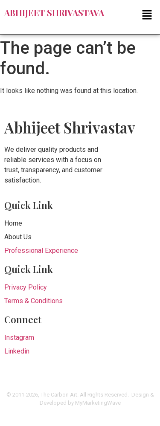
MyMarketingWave (98, 403)
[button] (80, 15)
